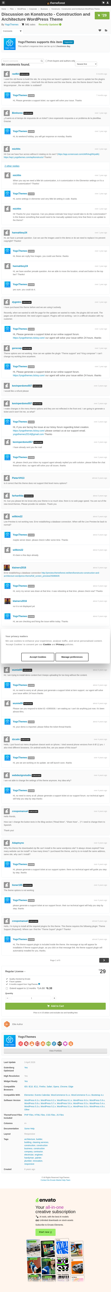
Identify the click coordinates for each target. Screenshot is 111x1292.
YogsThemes (11, 24)
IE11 (36, 1086)
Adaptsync (18, 843)
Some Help (29, 1128)
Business (44, 9)
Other (26, 1109)
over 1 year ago (101, 113)
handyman (29, 1158)
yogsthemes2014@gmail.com (28, 434)
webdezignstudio (21, 775)
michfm (16, 149)
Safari (49, 1086)
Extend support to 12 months (31, 988)
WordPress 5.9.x (97, 1100)
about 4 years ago (100, 670)
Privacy (60, 644)
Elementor (29, 1095)
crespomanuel (20, 811)
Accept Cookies (38, 657)
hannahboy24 (19, 232)
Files (11, 9)
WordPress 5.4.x (97, 1103)
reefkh (15, 74)
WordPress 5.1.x (64, 1106)
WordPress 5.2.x (48, 1106)
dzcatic (16, 739)
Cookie (47, 644)
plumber (28, 1161)
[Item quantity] (31, 998)
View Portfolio (55, 1051)
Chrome (63, 1086)
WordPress (21, 9)
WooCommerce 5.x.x (80, 1095)
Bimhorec (17, 113)
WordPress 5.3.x (31, 1106)
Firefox (42, 1086)
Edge (70, 1086)
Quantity (9, 993)
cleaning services (40, 1142)
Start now (44, 1232)
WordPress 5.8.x (31, 1103)
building (27, 1142)
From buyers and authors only (61, 61)
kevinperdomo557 (22, 385)
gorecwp (17, 348)
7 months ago (101, 95)
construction (29, 1145)
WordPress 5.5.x (80, 1103)
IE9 (25, 1086)
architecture (29, 1139)
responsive (29, 1164)
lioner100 (17, 885)
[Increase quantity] (54, 998)
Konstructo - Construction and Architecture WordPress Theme (75, 9)
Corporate (33, 9)
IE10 (31, 1086)
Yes (26, 1067)
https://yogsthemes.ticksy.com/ (29, 338)
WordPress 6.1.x (64, 1100)
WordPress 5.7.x (48, 1103)
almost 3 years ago (99, 478)
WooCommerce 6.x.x (60, 1095)
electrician (29, 1154)
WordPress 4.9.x (97, 1106)
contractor (38, 1151)
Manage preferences (72, 657)
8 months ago (101, 74)
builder (39, 1139)
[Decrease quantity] (7, 998)
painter (38, 1158)
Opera (56, 1086)
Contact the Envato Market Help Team (55, 1180)
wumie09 (17, 670)
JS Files (60, 1115)
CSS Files (50, 1115)
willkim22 (17, 516)
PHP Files (28, 1115)
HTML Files (40, 1115)
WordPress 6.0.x (80, 1100)
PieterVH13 (18, 478)
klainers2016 (19, 567)
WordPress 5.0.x (80, 1106)
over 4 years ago (100, 739)
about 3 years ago (100, 496)
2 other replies (12, 166)
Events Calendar (42, 1095)
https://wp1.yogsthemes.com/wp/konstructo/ (24, 157)
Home (3, 9)
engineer (39, 1154)
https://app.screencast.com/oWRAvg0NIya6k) (78, 154)
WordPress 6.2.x (48, 1100)
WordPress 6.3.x (31, 1100)
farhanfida (17, 495)
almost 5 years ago (99, 921)
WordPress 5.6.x (64, 1103)
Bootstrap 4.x (97, 1095)
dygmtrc (16, 302)
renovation (37, 1161)
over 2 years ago (100, 386)
